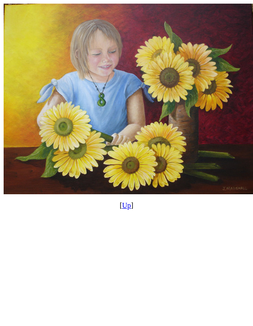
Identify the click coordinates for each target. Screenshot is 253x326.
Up (126, 205)
